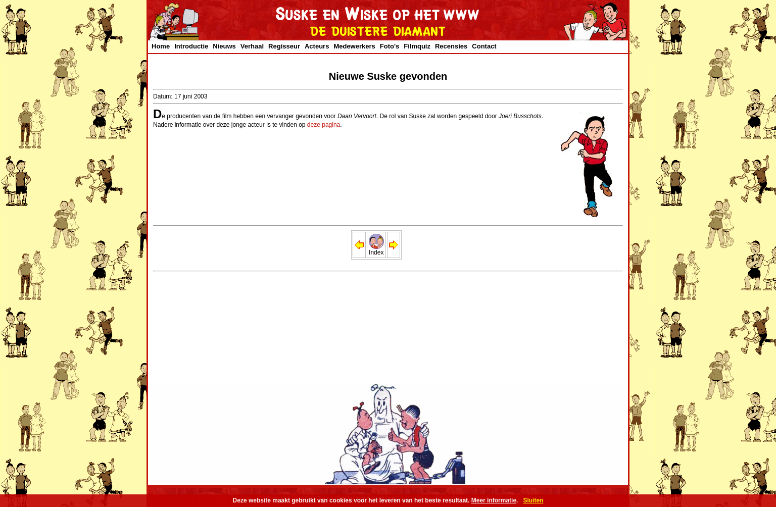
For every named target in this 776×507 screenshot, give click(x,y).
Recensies (451, 46)
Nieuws (224, 46)
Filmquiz (417, 46)
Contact (484, 46)
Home (161, 46)
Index (376, 249)
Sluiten (533, 500)
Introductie (191, 46)
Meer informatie (493, 500)
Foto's (389, 46)
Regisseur (284, 46)
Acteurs (317, 46)
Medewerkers (354, 46)
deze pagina (323, 124)
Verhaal (252, 46)
